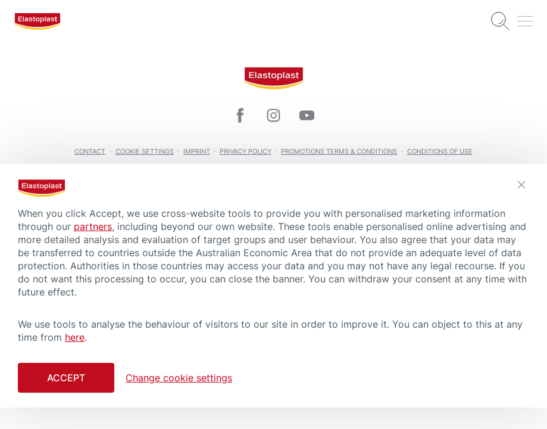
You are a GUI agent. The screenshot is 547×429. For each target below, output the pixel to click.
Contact (89, 151)
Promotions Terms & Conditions (339, 151)
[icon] (240, 115)
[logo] (37, 21)
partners (93, 226)
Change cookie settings (179, 378)
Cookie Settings (144, 151)
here (75, 337)
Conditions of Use (440, 151)
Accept (66, 378)
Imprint (196, 151)
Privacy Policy (245, 151)
